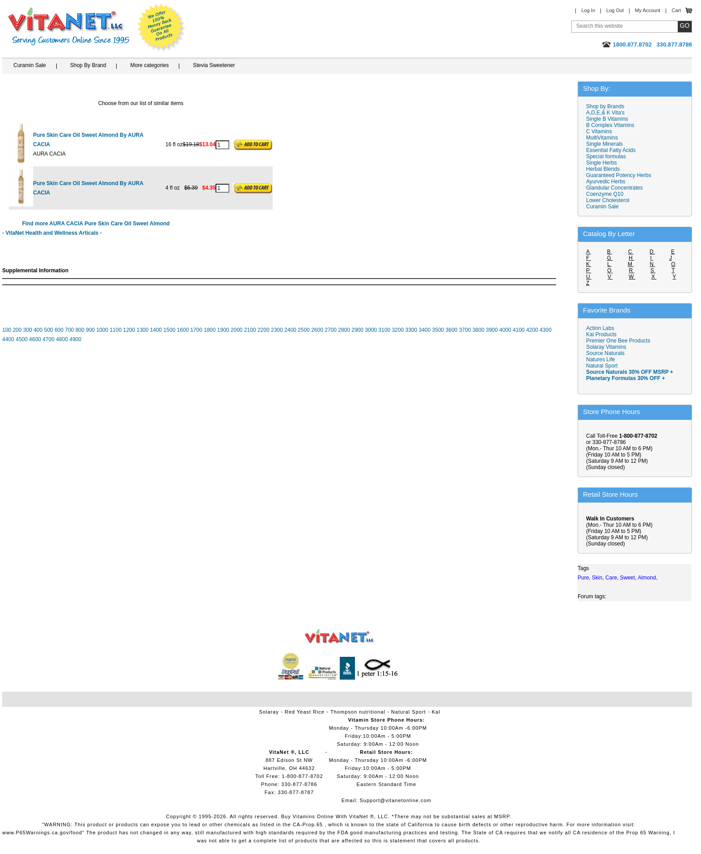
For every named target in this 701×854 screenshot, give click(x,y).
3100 (384, 330)
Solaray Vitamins (606, 347)
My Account (647, 10)
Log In (588, 10)
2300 (277, 330)
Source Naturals (605, 353)
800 (80, 330)
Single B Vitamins (607, 119)
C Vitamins (599, 131)
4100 (519, 330)
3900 (492, 330)
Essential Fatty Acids (611, 150)
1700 (196, 330)
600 (59, 330)
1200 (129, 330)
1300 (143, 330)
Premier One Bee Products (618, 341)
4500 (22, 339)
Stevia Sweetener (214, 65)
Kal (436, 711)
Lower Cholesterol (607, 200)
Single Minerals (604, 144)
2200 (264, 330)
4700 (48, 339)
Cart (676, 10)
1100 (116, 330)
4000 (505, 330)
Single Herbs (601, 163)
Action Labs (600, 328)
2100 (250, 330)
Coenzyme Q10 (604, 194)
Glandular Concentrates (614, 188)
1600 (183, 330)
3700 (465, 330)
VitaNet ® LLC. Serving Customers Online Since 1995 (68, 27)
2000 (237, 330)
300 (27, 330)
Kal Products (601, 334)
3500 (438, 330)
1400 (156, 330)
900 (90, 330)
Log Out (615, 10)
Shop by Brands (607, 106)
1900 (223, 330)
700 (69, 330)
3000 (371, 330)
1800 (210, 330)
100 (6, 330)
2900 (357, 330)
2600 (317, 330)
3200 (398, 330)
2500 (304, 330)
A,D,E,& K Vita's (605, 113)
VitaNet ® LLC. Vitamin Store (339, 636)
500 (48, 330)
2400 (290, 330)
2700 (331, 330)
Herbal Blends (603, 169)
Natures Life (600, 359)
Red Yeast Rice (305, 711)
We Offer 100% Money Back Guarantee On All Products (161, 27)
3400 (425, 330)
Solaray (269, 711)
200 (17, 330)
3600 (452, 330)
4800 (62, 339)
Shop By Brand (88, 65)
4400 (8, 339)
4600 (35, 339)
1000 (102, 330)
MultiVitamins (602, 138)
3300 (411, 330)
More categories (149, 65)
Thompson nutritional (357, 711)
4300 (546, 330)
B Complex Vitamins (610, 125)
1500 (170, 330)
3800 (479, 330)
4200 (532, 330)
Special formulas (606, 156)
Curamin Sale (29, 65)
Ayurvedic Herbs (605, 181)
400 (38, 330)
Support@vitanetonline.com (395, 800)
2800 (344, 330)
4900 (75, 339)
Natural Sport (602, 366)
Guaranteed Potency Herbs (618, 175)
